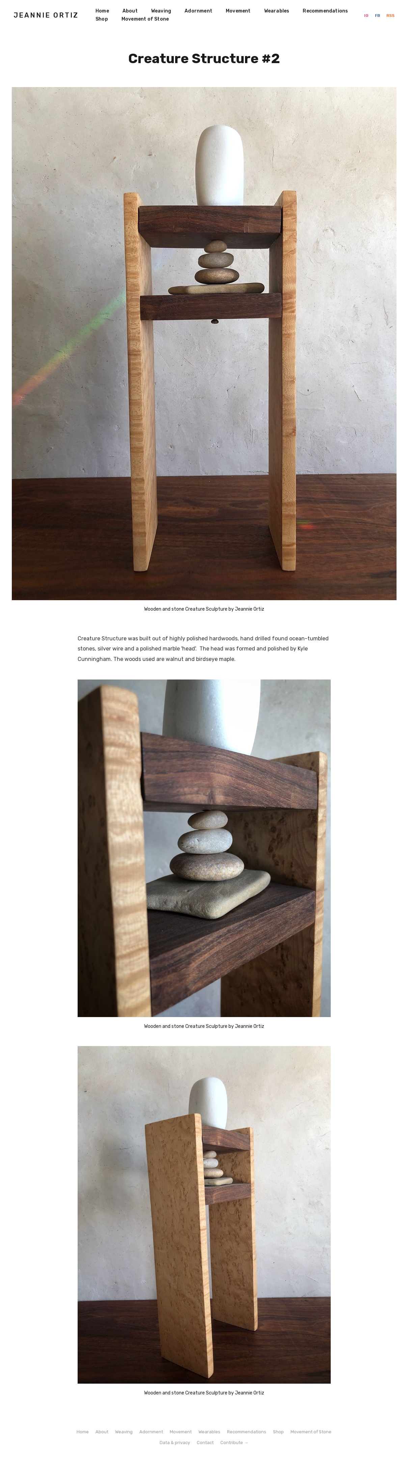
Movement (238, 11)
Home (102, 11)
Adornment (198, 11)
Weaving (161, 11)
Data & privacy (175, 1442)
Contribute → (234, 1442)
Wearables (277, 11)
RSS (390, 15)
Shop (102, 19)
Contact (205, 1442)
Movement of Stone (145, 19)
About (130, 11)
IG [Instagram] (367, 15)
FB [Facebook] (378, 15)
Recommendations (325, 11)
